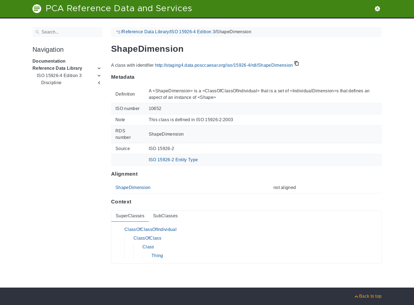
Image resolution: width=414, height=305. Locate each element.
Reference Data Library (57, 68)
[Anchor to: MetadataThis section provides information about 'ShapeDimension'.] (140, 77)
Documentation (48, 61)
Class (148, 247)
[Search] (67, 32)
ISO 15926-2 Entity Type (173, 159)
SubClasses (165, 215)
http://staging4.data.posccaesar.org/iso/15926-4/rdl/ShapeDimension (224, 65)
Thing (157, 255)
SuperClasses (130, 215)
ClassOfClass (147, 238)
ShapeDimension (133, 187)
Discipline (51, 82)
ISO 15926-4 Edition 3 (59, 75)
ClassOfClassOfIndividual (150, 229)
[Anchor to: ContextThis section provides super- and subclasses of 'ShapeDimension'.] (136, 202)
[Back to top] (368, 296)
